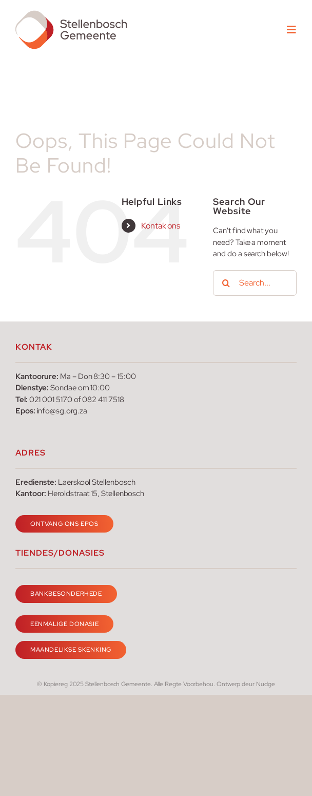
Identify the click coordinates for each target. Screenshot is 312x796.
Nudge (265, 684)
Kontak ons (160, 225)
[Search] (226, 283)
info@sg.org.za (62, 411)
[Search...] (255, 283)
